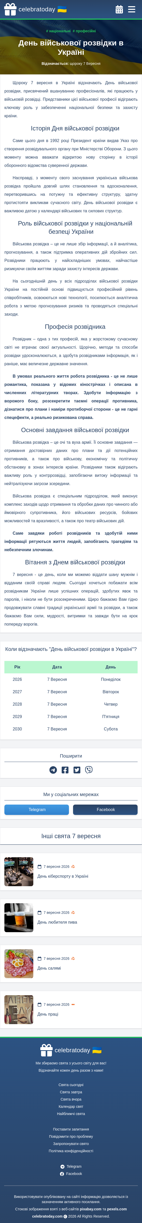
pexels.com (117, 1209)
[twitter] (77, 770)
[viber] (89, 770)
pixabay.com (90, 1209)
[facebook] (65, 770)
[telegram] (53, 770)
